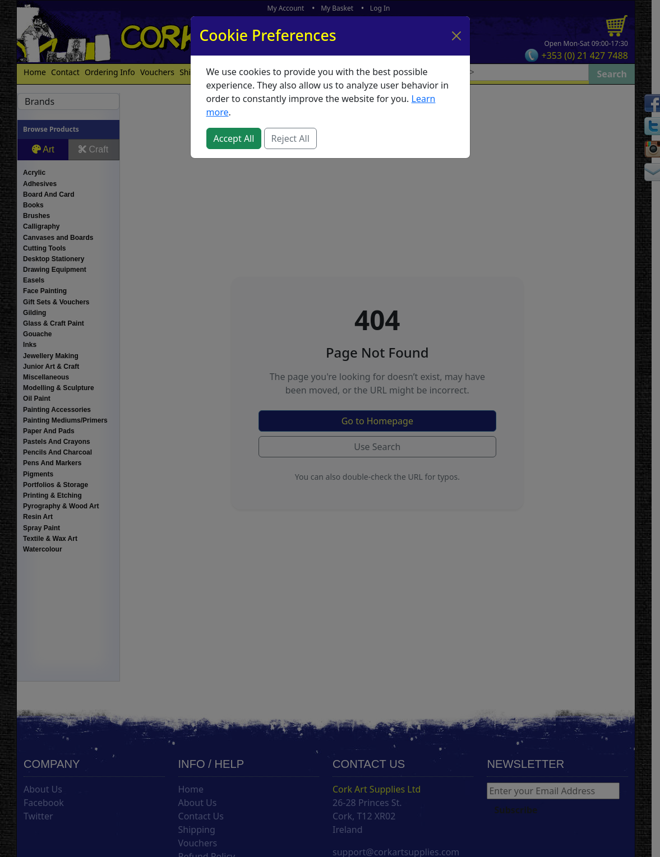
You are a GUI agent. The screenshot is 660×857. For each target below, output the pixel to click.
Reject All (290, 138)
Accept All (234, 138)
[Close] (456, 36)
